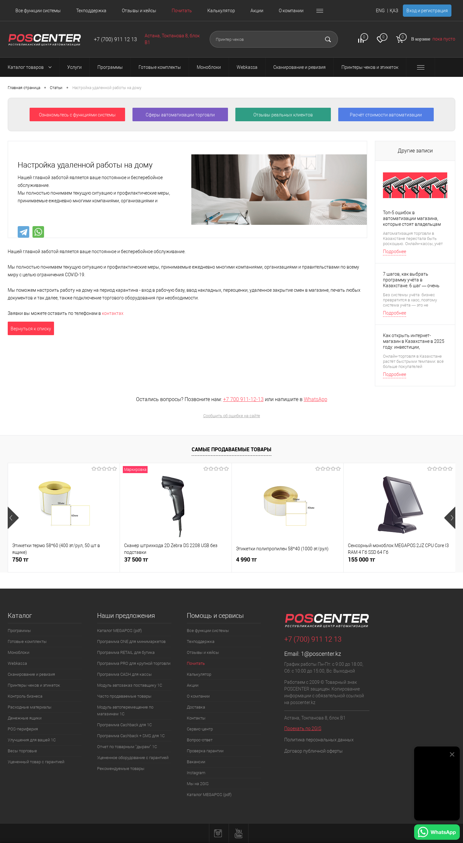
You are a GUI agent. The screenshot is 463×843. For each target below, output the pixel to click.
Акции (256, 10)
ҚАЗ (394, 10)
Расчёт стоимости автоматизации (386, 114)
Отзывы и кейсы (139, 10)
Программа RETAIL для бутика (126, 652)
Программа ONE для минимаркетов (131, 641)
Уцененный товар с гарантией (36, 761)
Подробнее (394, 251)
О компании (291, 10)
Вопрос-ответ (200, 740)
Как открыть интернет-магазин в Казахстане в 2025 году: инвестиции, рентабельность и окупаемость (413, 341)
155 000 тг (361, 559)
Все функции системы (38, 10)
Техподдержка (91, 10)
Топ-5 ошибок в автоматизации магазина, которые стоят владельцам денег (412, 218)
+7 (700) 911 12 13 (115, 39)
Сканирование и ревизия (31, 674)
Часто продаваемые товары (124, 696)
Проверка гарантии (205, 750)
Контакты (196, 718)
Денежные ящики (24, 718)
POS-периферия (23, 729)
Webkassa (17, 663)
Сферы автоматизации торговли (180, 114)
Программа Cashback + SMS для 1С (131, 735)
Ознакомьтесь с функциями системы (77, 114)
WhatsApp (315, 399)
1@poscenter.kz (321, 653)
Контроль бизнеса (25, 696)
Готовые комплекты (27, 641)
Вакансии (196, 761)
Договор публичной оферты (313, 751)
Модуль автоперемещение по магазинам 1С (125, 710)
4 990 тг (246, 559)
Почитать (182, 10)
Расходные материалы (29, 707)
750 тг (20, 559)
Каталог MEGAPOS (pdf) (119, 630)
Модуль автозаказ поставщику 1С (129, 685)
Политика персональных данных (319, 739)
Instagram (196, 772)
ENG (380, 10)
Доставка (196, 707)
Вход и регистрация (427, 10)
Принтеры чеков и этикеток (34, 685)
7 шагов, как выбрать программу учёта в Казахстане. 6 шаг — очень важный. (411, 280)
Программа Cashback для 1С (124, 724)
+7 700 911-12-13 (243, 399)
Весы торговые (22, 750)
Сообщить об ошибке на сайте (231, 415)
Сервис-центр (200, 729)
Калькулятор (221, 10)
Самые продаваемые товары (231, 449)
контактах (112, 313)
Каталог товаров (31, 67)
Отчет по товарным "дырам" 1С (127, 746)
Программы (19, 630)
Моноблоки (18, 652)
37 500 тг (136, 559)
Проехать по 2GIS (302, 728)
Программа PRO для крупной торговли (133, 663)
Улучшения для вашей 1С (32, 740)
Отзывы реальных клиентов (283, 114)
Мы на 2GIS (198, 783)
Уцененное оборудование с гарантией (132, 757)
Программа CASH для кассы (124, 674)
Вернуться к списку (31, 328)
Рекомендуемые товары (120, 768)
